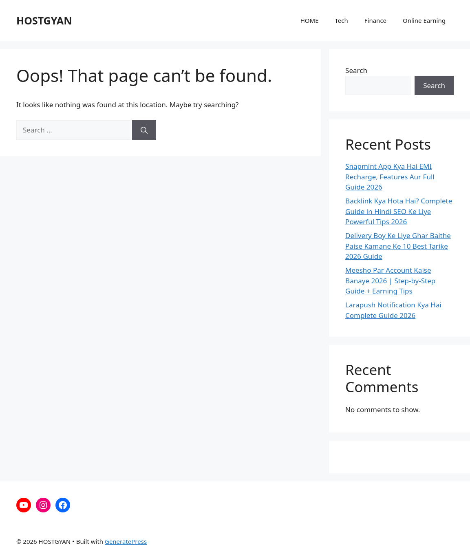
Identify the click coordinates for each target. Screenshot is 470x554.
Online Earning (424, 20)
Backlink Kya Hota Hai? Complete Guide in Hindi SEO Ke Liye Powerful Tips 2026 (398, 211)
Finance (375, 20)
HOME (309, 20)
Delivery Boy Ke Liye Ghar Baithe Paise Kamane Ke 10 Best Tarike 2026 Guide (398, 246)
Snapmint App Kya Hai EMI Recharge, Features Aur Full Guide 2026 (390, 176)
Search (356, 70)
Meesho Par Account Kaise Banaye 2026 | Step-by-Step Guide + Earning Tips (390, 280)
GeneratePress (126, 541)
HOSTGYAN (44, 20)
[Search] (144, 130)
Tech (341, 20)
